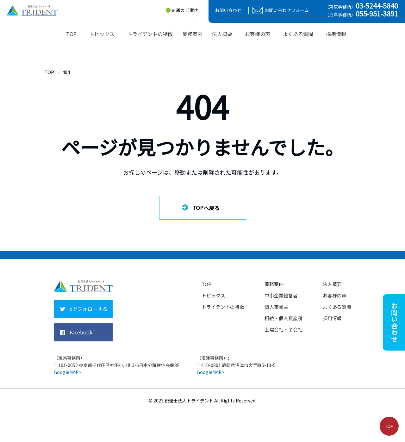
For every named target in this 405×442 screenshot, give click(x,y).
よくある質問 (337, 306)
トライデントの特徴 (223, 306)
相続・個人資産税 (283, 318)
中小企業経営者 (281, 295)
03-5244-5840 (377, 5)
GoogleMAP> (67, 372)
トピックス (213, 295)
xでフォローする (89, 309)
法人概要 (332, 284)
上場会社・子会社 (283, 329)
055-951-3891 (377, 13)
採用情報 (336, 34)
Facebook (81, 332)
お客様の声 (334, 295)
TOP (49, 72)
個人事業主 (276, 306)
